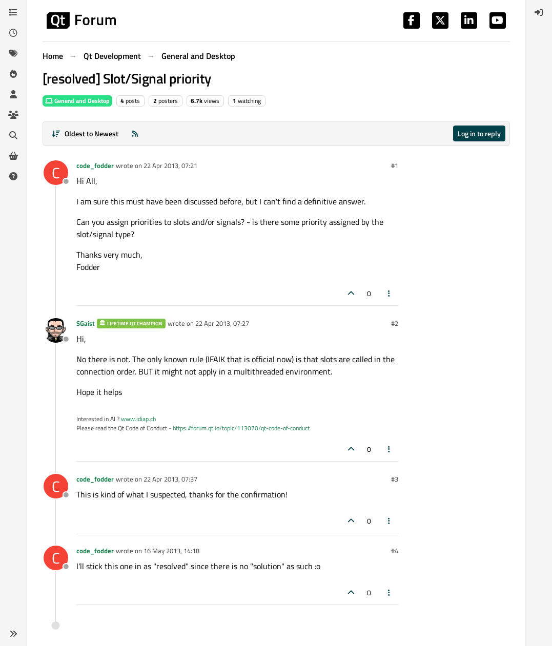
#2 (394, 323)
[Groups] (13, 115)
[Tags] (13, 53)
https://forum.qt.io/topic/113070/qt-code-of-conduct (241, 428)
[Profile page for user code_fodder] (56, 172)
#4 (394, 551)
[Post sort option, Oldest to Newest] (85, 133)
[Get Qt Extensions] (13, 156)
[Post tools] (389, 293)
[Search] (13, 135)
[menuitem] (538, 12)
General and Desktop (77, 101)
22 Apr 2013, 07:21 (170, 165)
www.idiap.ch (138, 419)
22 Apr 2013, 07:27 (222, 323)
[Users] (13, 94)
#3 (394, 479)
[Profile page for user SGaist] (56, 330)
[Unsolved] (13, 176)
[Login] (538, 12)
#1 (394, 165)
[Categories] (13, 12)
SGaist (85, 323)
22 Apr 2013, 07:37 (170, 479)
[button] (13, 634)
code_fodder (95, 165)
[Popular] (13, 74)
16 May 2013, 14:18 (171, 551)
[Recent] (13, 33)
